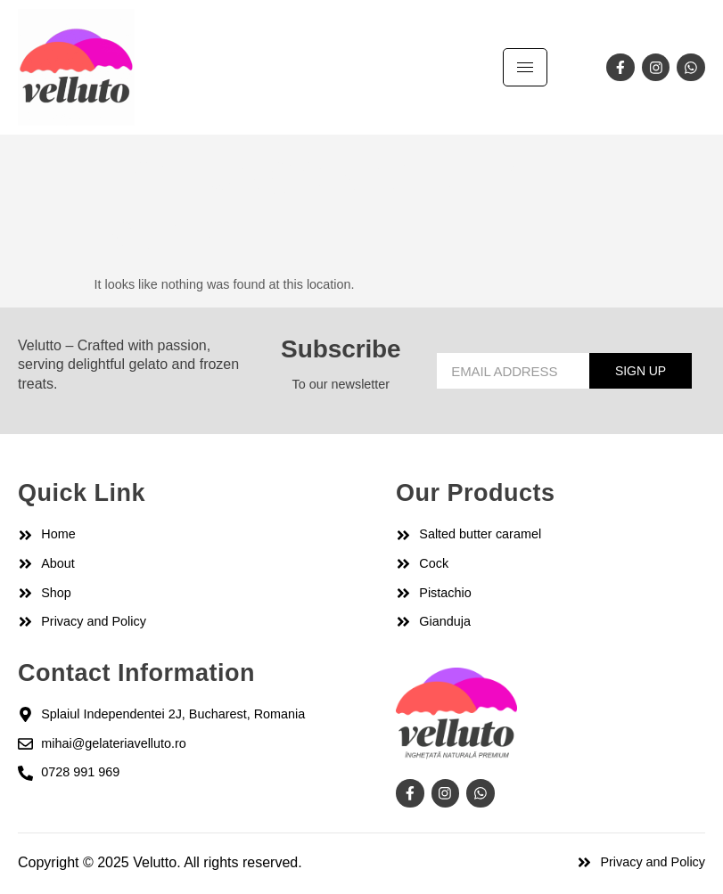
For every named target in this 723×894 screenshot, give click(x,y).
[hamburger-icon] (525, 67)
